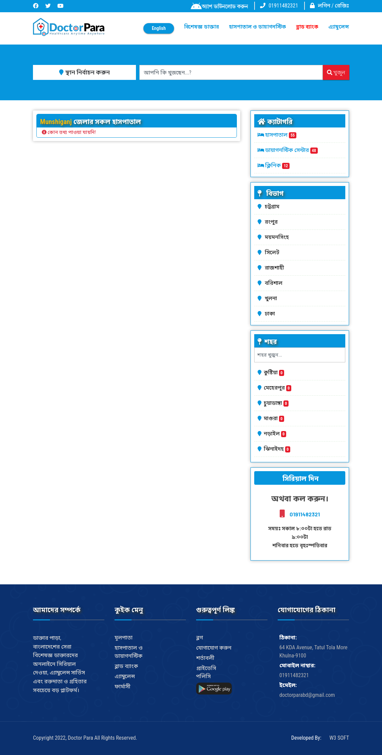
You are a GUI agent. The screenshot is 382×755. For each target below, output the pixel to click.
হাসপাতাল (280, 135)
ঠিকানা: (288, 637)
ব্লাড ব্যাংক (307, 27)
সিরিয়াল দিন (299, 479)
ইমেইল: (288, 685)
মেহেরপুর (277, 387)
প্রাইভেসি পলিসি (206, 672)
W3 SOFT (339, 738)
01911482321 (283, 5)
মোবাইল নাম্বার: (297, 665)
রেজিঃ (342, 5)
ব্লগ (199, 637)
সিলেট (273, 252)
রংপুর (272, 222)
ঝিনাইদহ (277, 449)
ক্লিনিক (277, 165)
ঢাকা (271, 313)
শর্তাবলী (205, 658)
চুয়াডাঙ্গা (276, 403)
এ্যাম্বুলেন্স (338, 27)
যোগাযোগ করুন (213, 648)
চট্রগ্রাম (273, 206)
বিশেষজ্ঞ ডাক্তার (201, 27)
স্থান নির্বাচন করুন (84, 72)
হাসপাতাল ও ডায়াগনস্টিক (257, 27)
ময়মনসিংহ (278, 237)
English (159, 28)
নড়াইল (275, 433)
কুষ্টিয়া (274, 372)
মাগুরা (274, 418)
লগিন (324, 5)
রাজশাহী (275, 267)
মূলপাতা (124, 637)
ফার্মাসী (123, 686)
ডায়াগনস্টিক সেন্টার (291, 150)
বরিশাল (275, 283)
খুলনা (272, 298)
